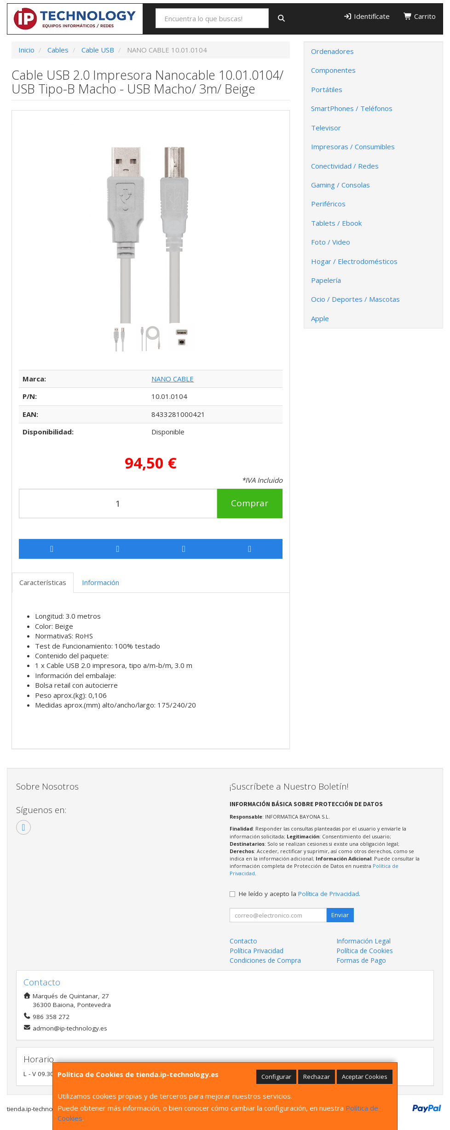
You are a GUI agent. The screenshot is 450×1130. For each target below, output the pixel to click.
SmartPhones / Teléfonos (351, 108)
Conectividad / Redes (345, 165)
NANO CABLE (172, 378)
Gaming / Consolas (340, 184)
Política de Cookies (364, 950)
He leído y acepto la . (299, 894)
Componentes (333, 70)
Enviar (340, 915)
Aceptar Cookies (364, 1076)
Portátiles (326, 89)
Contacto (243, 941)
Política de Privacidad (328, 894)
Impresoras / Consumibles (353, 146)
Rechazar (316, 1076)
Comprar (249, 503)
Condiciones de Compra (265, 960)
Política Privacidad (256, 950)
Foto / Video (330, 241)
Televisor (326, 127)
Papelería (326, 280)
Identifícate (366, 16)
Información (100, 582)
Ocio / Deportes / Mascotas (355, 299)
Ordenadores (332, 51)
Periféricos (328, 203)
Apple (320, 318)
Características (42, 582)
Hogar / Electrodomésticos (354, 261)
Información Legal (363, 941)
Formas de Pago (361, 960)
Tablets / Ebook (336, 223)
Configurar (276, 1076)
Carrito (420, 16)
